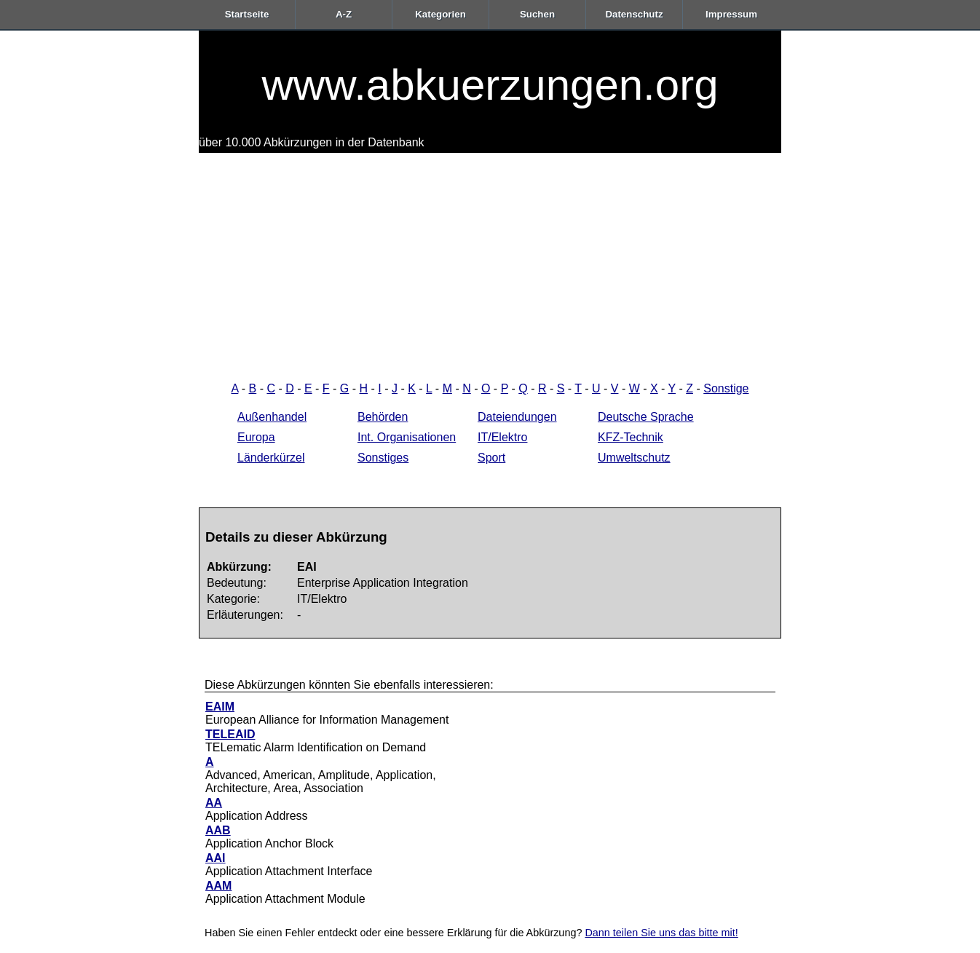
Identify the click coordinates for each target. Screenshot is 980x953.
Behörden (382, 417)
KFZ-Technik (630, 437)
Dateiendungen (517, 417)
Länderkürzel (271, 457)
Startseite (247, 14)
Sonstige (725, 388)
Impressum (731, 14)
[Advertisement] (490, 262)
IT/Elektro (502, 437)
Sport (491, 457)
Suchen (537, 14)
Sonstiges (382, 457)
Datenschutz (634, 14)
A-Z (344, 14)
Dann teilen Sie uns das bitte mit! (661, 932)
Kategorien (440, 14)
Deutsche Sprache (646, 417)
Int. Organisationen (406, 437)
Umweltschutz (634, 457)
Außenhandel (272, 417)
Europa (256, 437)
